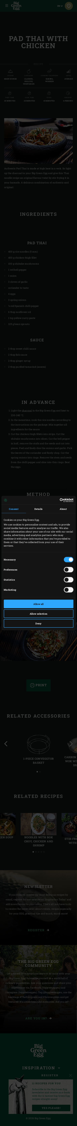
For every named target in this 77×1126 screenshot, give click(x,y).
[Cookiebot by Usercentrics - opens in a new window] (58, 500)
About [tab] (63, 508)
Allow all (38, 603)
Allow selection (38, 613)
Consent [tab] (13, 508)
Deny (38, 623)
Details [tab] (38, 508)
